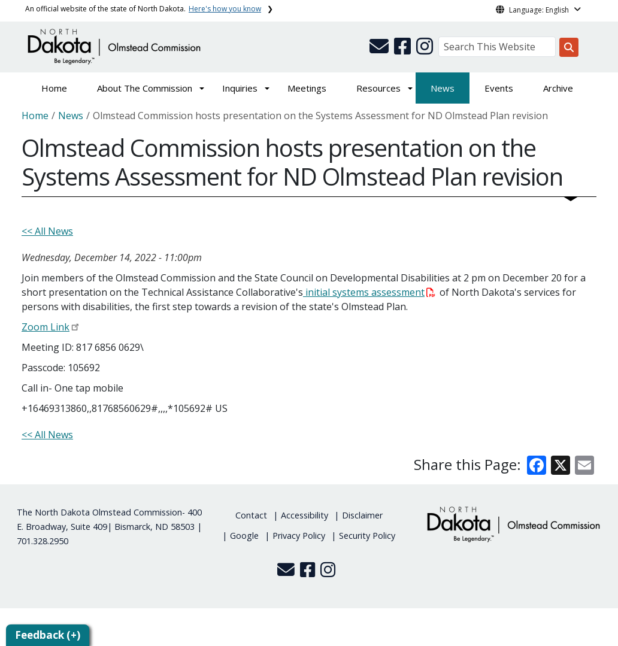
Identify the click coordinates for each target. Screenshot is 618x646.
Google (244, 535)
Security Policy (367, 535)
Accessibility (304, 515)
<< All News (47, 231)
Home (54, 88)
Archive (558, 88)
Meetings (306, 88)
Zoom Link (45, 326)
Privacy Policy (298, 535)
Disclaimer (362, 515)
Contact (251, 515)
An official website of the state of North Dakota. (143, 9)
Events (498, 88)
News (443, 88)
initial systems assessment (369, 292)
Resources (378, 88)
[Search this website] (568, 47)
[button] (380, 49)
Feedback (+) (47, 635)
